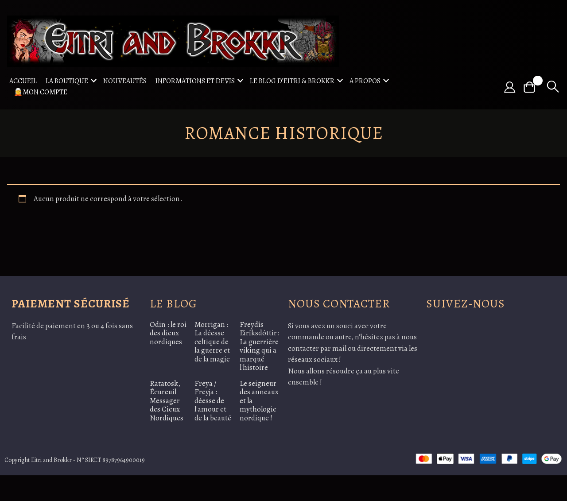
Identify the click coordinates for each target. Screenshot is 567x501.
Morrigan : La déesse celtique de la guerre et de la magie (212, 341)
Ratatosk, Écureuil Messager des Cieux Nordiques (166, 400)
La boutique (67, 81)
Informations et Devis (195, 81)
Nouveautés (125, 81)
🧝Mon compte (40, 92)
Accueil (23, 81)
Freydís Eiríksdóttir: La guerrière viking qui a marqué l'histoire (259, 346)
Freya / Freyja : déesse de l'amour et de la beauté (212, 400)
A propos (365, 81)
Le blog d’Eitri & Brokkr (292, 81)
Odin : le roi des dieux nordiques (168, 333)
